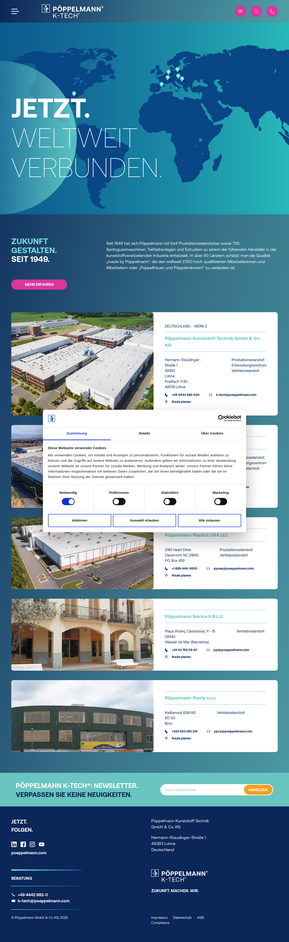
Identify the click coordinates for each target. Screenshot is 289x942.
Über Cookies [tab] (212, 433)
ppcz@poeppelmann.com (229, 731)
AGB (200, 917)
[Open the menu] (15, 11)
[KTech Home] (72, 11)
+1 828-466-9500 (181, 568)
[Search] (256, 11)
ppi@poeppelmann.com (228, 650)
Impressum (159, 917)
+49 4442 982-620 (182, 394)
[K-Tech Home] (179, 875)
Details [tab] (144, 433)
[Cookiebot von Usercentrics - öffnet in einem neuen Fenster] (221, 418)
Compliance (160, 923)
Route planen (178, 401)
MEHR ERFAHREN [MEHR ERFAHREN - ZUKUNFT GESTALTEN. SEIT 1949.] (39, 284)
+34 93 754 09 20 (181, 650)
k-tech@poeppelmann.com (232, 394)
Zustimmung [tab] (77, 433)
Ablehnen (79, 520)
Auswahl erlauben (144, 520)
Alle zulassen (209, 520)
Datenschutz (182, 917)
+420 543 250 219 (181, 731)
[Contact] (272, 11)
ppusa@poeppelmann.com (230, 568)
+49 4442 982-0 (33, 894)
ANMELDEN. (258, 789)
